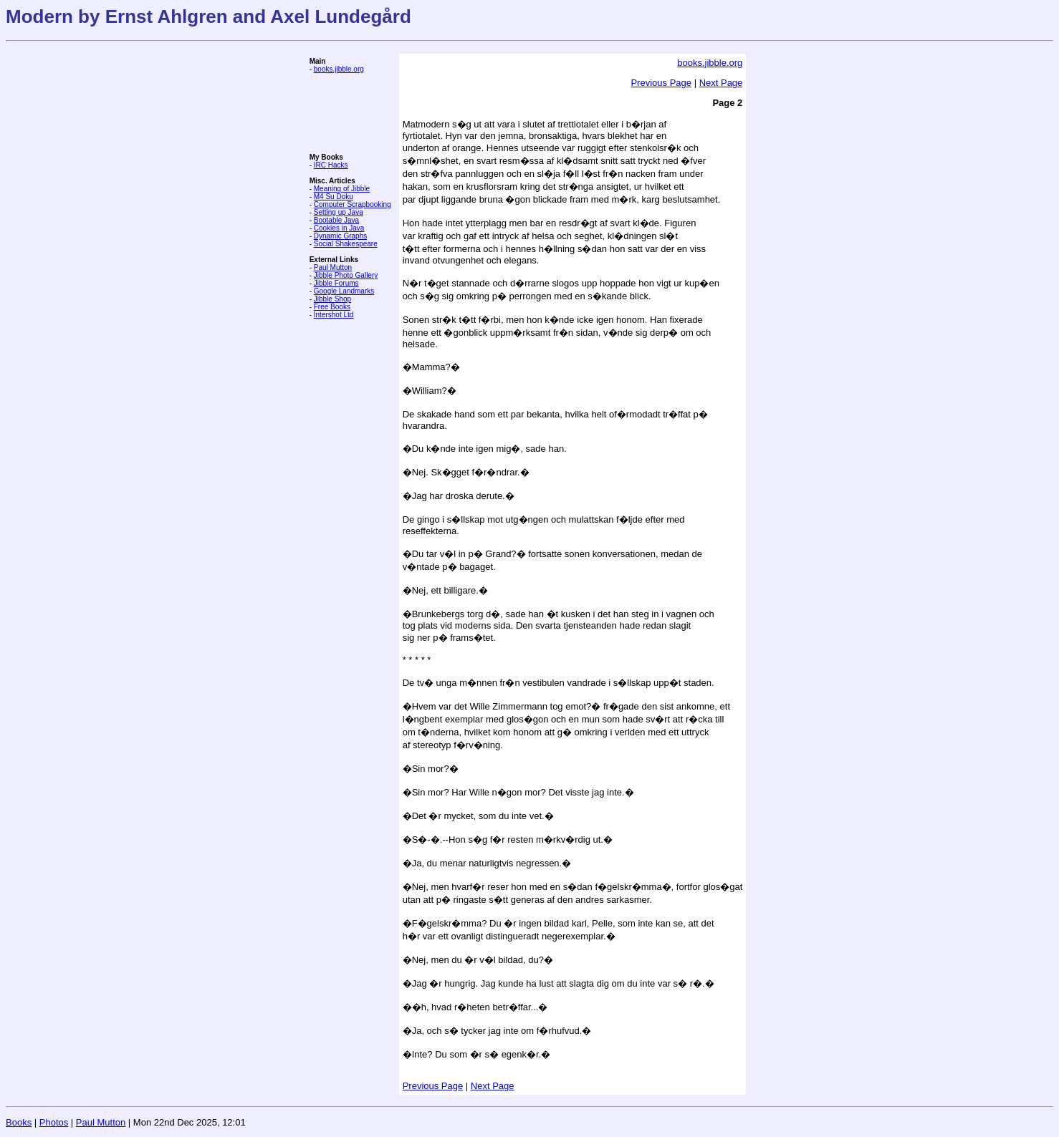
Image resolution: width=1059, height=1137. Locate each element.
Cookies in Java (339, 228)
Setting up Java (338, 212)
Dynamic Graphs (340, 236)
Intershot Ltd (334, 315)
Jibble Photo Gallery (346, 275)
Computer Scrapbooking (352, 204)
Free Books (332, 307)
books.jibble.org (339, 69)
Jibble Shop (332, 299)
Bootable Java (336, 220)
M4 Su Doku (333, 196)
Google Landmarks (344, 291)
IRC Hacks (331, 165)
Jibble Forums (336, 283)
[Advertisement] (353, 113)
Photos (53, 1122)
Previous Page (661, 82)
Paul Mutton (333, 267)
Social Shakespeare (346, 244)
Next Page (721, 82)
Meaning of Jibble (342, 189)
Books (19, 1122)
